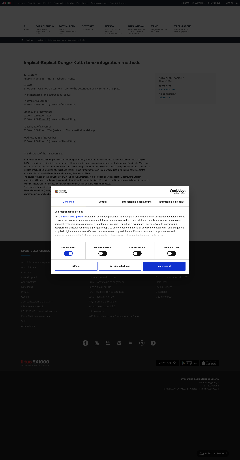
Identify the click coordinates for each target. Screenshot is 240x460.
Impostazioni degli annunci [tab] (137, 201)
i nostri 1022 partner (73, 216)
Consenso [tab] (68, 201)
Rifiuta (76, 266)
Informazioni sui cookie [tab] (172, 201)
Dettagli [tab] (103, 201)
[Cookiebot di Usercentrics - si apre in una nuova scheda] (172, 191)
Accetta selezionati (120, 266)
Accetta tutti (164, 266)
